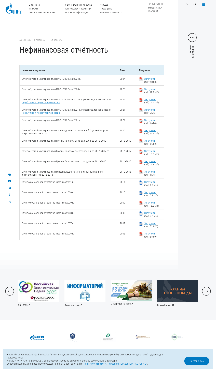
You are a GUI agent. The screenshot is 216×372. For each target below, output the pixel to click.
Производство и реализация (78, 8)
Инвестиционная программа (78, 4)
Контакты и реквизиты (111, 12)
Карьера (104, 4)
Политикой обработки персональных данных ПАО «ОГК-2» (115, 363)
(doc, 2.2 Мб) (151, 214)
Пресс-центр (106, 8)
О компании (34, 4)
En (186, 4)
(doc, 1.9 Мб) (151, 183)
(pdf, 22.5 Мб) (151, 132)
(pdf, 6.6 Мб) (150, 122)
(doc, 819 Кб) (151, 225)
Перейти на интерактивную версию (41, 102)
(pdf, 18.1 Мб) (151, 163)
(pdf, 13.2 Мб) (151, 204)
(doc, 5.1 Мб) (151, 194)
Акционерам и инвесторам (42, 12)
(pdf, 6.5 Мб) (150, 142)
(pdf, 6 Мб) (150, 173)
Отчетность (56, 40)
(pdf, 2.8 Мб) (150, 80)
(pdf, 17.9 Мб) (151, 101)
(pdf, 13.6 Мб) (151, 152)
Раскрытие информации (76, 12)
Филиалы (33, 8)
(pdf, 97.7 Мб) (151, 91)
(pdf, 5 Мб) (150, 111)
